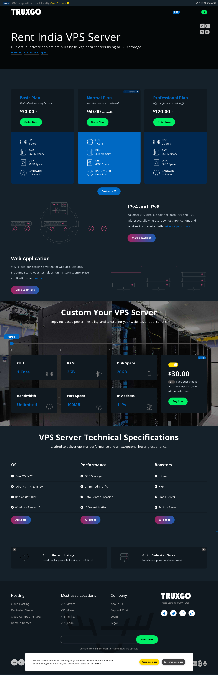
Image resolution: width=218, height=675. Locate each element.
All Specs (21, 520)
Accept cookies (149, 661)
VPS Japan (67, 623)
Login (114, 617)
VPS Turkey (68, 617)
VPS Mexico (68, 604)
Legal (114, 623)
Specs (44, 52)
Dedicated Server (22, 611)
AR (202, 32)
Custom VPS (31, 52)
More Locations (141, 238)
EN (202, 26)
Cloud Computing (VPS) (26, 617)
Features (16, 52)
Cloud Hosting (20, 604)
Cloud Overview (59, 3)
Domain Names (21, 623)
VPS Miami (68, 611)
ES (207, 32)
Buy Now (178, 402)
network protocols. (177, 227)
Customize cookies (173, 661)
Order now (31, 122)
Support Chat (120, 611)
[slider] (12, 344)
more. (39, 278)
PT (207, 26)
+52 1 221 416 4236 (206, 3)
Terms (97, 663)
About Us (117, 604)
